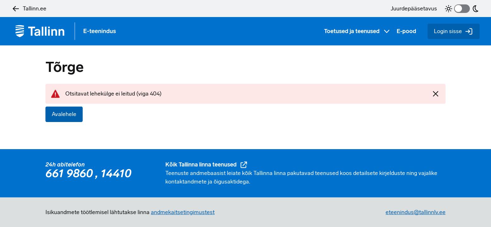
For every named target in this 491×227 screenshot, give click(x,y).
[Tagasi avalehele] (68, 31)
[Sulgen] (435, 94)
